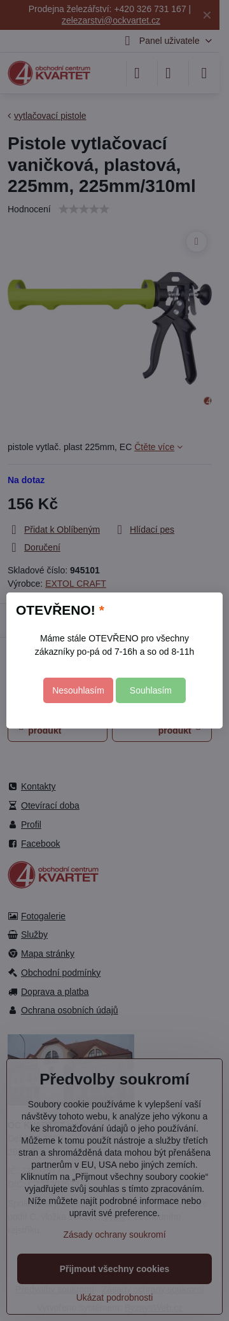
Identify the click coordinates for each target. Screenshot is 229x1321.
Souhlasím (151, 690)
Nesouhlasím (78, 690)
